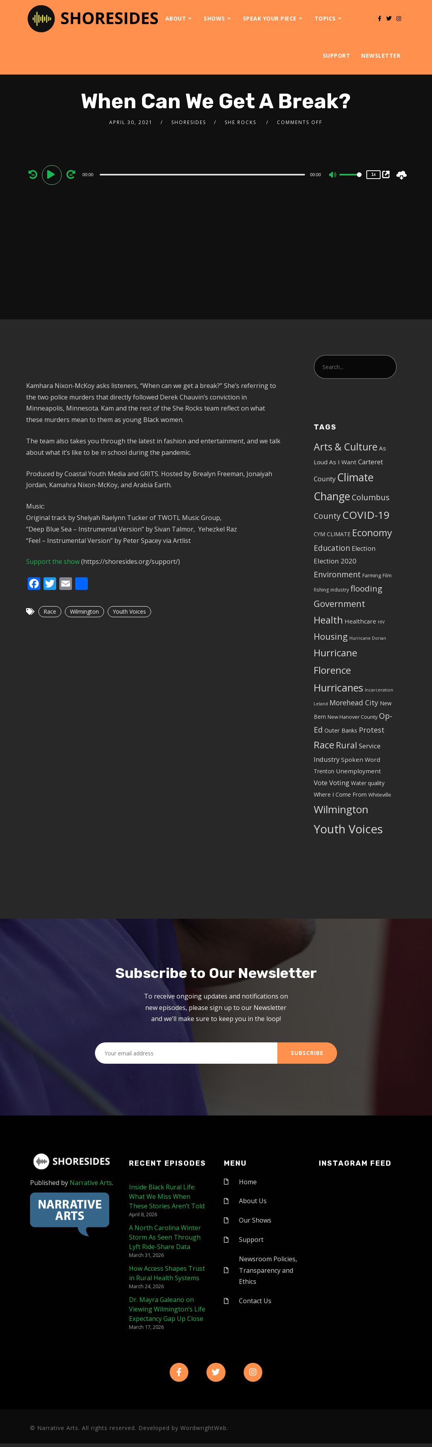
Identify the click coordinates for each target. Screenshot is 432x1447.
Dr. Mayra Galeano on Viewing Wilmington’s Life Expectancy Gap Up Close (167, 1309)
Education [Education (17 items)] (332, 548)
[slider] (202, 174)
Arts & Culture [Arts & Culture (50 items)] (345, 446)
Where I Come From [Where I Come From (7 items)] (340, 794)
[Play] (53, 174)
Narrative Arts (91, 1182)
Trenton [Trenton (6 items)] (324, 771)
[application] (203, 174)
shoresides (188, 122)
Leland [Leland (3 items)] (321, 704)
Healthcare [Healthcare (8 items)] (360, 621)
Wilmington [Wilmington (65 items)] (341, 809)
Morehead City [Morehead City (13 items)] (354, 702)
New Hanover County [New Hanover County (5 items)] (352, 716)
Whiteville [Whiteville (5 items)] (379, 794)
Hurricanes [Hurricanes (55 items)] (338, 687)
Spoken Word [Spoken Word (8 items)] (360, 759)
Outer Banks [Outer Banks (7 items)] (340, 730)
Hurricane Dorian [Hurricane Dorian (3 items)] (367, 638)
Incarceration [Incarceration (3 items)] (379, 690)
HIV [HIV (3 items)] (381, 622)
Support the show (53, 561)
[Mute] (333, 175)
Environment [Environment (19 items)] (337, 574)
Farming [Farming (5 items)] (371, 575)
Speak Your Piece (270, 18)
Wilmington (84, 611)
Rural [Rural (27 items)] (346, 745)
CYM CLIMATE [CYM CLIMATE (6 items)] (332, 534)
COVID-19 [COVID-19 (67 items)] (366, 515)
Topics (325, 18)
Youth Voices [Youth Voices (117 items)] (348, 829)
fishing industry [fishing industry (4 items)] (331, 589)
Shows (214, 18)
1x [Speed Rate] (373, 174)
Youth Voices (129, 611)
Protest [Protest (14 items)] (372, 730)
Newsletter (380, 55)
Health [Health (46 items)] (328, 619)
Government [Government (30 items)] (339, 603)
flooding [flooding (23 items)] (366, 588)
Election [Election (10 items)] (363, 548)
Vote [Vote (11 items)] (321, 782)
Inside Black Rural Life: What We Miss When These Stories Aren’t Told (167, 1196)
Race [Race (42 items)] (324, 745)
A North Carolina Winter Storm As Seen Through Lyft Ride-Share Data (165, 1237)
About (175, 18)
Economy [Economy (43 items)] (372, 532)
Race (50, 611)
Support (337, 55)
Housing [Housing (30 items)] (331, 636)
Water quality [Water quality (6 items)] (368, 783)
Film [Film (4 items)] (387, 575)
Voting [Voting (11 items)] (339, 782)
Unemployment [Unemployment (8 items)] (358, 771)
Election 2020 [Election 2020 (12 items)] (335, 560)
